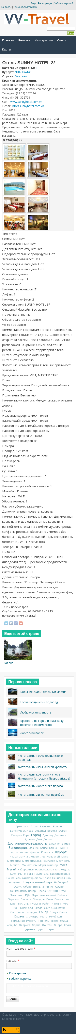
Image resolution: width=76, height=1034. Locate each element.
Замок (66, 843)
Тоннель (43, 921)
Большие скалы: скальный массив (43, 692)
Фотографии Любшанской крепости (42, 767)
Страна (19, 916)
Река (66, 903)
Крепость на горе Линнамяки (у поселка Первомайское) (41, 723)
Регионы (24, 40)
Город (36, 835)
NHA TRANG (23, 72)
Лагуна (23, 856)
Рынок (23, 908)
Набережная (26, 869)
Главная (8, 40)
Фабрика (24, 925)
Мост (63, 865)
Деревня (60, 835)
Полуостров (62, 899)
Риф (14, 908)
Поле (49, 899)
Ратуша (56, 903)
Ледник (34, 856)
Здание (34, 848)
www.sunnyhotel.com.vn (26, 102)
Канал (44, 848)
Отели (61, 40)
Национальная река (20, 873)
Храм (67, 925)
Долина (30, 839)
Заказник (54, 843)
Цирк (40, 929)
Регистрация (45, 3)
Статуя (54, 912)
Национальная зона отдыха (52, 869)
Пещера (26, 899)
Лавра (14, 856)
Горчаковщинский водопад (39, 702)
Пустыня (35, 903)
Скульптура (58, 908)
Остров (52, 891)
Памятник (16, 895)
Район (46, 903)
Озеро (59, 886)
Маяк (64, 856)
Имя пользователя (20, 948)
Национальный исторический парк (28, 878)
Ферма (36, 925)
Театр (43, 916)
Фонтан (47, 925)
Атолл (34, 826)
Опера (41, 891)
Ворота (52, 830)
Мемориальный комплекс (38, 861)
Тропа (54, 921)
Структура (32, 916)
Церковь (29, 929)
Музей (11, 869)
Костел (24, 852)
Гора (26, 835)
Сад (30, 908)
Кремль (35, 852)
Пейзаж (62, 895)
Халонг (8, 663)
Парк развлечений (44, 895)
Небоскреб (61, 882)
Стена (63, 912)
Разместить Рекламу (25, 7)
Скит (47, 908)
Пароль (12, 961)
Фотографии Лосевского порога (40, 786)
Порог (13, 903)
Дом (39, 839)
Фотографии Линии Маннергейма (41, 795)
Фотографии (44, 40)
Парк (27, 895)
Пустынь (23, 903)
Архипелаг (22, 826)
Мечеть (15, 865)
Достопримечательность (27, 843)
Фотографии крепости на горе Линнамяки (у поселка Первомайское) (44, 776)
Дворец (48, 835)
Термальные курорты (23, 921)
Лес (43, 856)
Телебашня (56, 916)
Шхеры (49, 929)
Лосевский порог (32, 733)
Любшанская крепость (35, 712)
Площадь (39, 899)
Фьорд (58, 925)
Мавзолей (53, 856)
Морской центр (48, 865)
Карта (64, 848)
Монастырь (29, 865)
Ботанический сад (21, 830)
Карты (6, 49)
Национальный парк (37, 882)
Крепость (47, 852)
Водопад (40, 830)
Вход (33, 3)
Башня (57, 826)
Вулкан (63, 830)
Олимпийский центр (23, 891)
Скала (38, 908)
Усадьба (12, 925)
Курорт (61, 852)
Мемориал (14, 861)
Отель (63, 891)
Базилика (45, 826)
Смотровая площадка (23, 912)
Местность (63, 861)
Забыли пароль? (63, 3)
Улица (64, 921)
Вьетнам (21, 76)
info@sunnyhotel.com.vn (28, 106)
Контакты (6, 7)
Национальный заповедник (52, 873)
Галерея (16, 835)
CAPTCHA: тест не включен (29, 986)
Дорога (47, 839)
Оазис (17, 886)
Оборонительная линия (38, 886)
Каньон (54, 848)
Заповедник (18, 848)
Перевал (13, 899)
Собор (43, 912)
